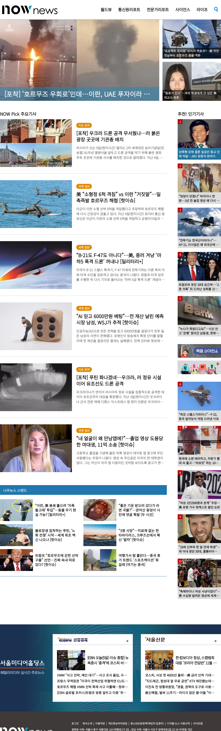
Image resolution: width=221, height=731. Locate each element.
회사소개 (87, 723)
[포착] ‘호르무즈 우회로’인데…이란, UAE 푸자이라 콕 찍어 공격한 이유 (100, 94)
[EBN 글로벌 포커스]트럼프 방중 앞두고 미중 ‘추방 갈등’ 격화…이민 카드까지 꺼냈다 (115, 692)
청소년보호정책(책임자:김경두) (147, 723)
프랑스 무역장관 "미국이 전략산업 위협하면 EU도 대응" (95, 681)
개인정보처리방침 (117, 723)
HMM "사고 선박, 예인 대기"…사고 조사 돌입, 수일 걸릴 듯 (97, 675)
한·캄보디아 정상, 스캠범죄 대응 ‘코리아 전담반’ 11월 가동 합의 (196, 663)
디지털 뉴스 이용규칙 (178, 723)
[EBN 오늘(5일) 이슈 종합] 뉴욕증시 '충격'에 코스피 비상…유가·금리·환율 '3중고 (107, 663)
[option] (180, 351)
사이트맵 (198, 723)
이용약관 (100, 723)
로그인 (75, 723)
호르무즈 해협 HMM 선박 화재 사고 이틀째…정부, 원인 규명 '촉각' (102, 687)
